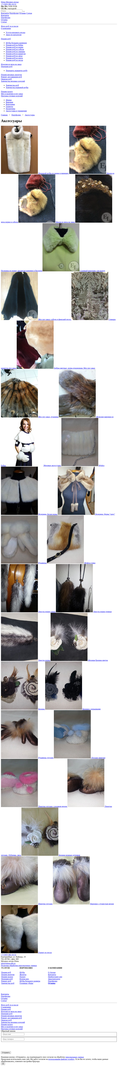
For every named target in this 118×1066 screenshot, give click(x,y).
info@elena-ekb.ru (8, 963)
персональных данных (74, 1057)
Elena (10, 2)
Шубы (22, 972)
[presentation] (19, 1046)
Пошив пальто (7, 92)
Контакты (5, 15)
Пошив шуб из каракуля (16, 54)
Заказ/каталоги (54, 979)
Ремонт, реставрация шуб (11, 77)
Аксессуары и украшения (16, 111)
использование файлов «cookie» (61, 1059)
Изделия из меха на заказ (11, 64)
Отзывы (4, 20)
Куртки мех (24, 979)
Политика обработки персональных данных (19, 965)
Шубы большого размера (30, 981)
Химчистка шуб (12, 85)
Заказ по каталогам (13, 35)
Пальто (22, 977)
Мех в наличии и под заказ (12, 94)
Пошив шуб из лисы (14, 56)
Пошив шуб (6, 39)
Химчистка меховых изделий (13, 81)
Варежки (9, 102)
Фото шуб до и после (9, 26)
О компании (6, 28)
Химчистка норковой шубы (17, 87)
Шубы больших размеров (16, 43)
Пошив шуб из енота (14, 58)
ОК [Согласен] (3, 1064)
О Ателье (52, 972)
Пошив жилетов (7, 975)
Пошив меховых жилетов (11, 75)
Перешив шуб (6, 66)
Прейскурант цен (55, 977)
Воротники (10, 104)
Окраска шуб (6, 79)
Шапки (9, 100)
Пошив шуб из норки (14, 47)
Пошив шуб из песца (14, 60)
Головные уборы (26, 983)
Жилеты (23, 975)
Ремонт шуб (6, 981)
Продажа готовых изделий (12, 96)
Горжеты (9, 106)
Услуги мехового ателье (15, 32)
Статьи (4, 22)
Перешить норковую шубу (16, 71)
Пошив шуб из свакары (15, 52)
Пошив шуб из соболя (15, 49)
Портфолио (5, 18)
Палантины (10, 109)
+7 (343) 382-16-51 (8, 4)
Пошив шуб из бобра (14, 45)
